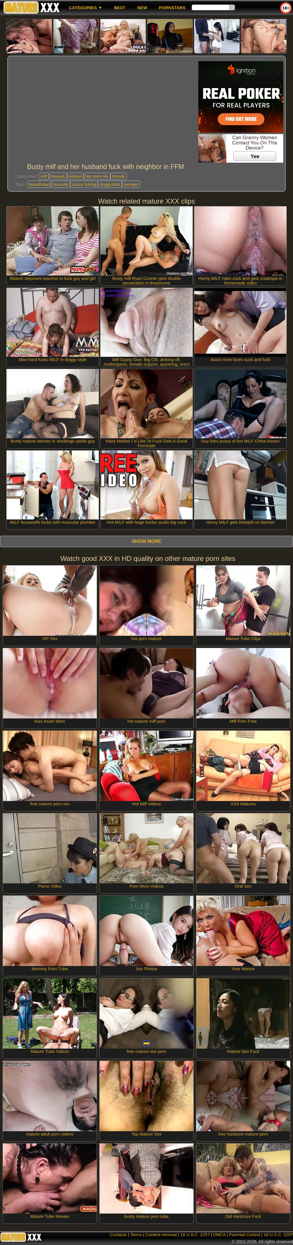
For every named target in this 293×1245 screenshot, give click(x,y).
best (120, 7)
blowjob (58, 176)
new (142, 7)
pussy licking (84, 184)
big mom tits (97, 176)
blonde (118, 176)
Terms (136, 1234)
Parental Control (244, 1234)
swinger (131, 184)
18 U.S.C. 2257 (195, 1234)
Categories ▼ (85, 7)
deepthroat (39, 184)
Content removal (161, 1234)
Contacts (118, 1234)
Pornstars (172, 7)
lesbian (75, 176)
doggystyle (110, 184)
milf (43, 176)
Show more (146, 541)
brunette (60, 184)
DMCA (219, 1234)
